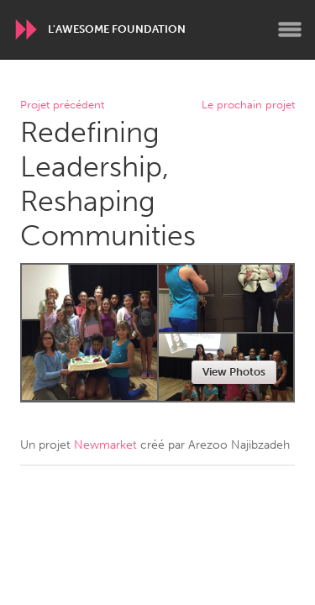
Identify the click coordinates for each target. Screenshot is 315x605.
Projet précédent (62, 105)
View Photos (233, 372)
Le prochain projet (248, 105)
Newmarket (105, 445)
